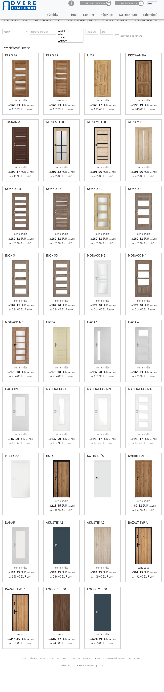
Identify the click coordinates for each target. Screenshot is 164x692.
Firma (74, 14)
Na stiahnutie (128, 14)
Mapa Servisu (134, 658)
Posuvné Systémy (145, 20)
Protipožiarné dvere (49, 20)
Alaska (70, 30)
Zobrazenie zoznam (128, 35)
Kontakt (88, 14)
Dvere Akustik (77, 20)
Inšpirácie (106, 14)
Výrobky (52, 14)
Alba (70, 34)
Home (24, 658)
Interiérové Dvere (18, 20)
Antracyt (70, 41)
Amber (70, 37)
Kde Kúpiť (150, 14)
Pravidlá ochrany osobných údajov (110, 658)
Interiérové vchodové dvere (110, 20)
